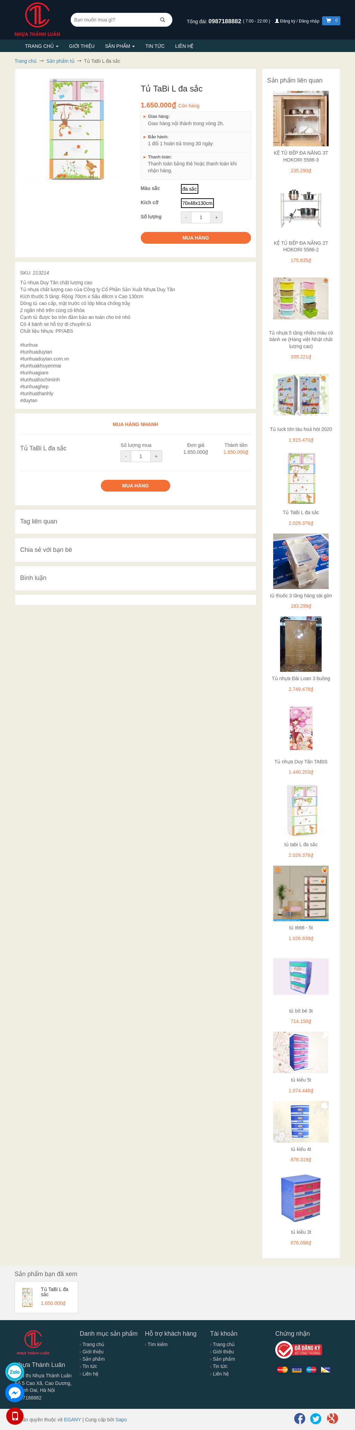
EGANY (72, 1419)
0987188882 (225, 21)
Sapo (121, 1419)
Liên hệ (184, 46)
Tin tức (155, 46)
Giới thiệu (82, 46)
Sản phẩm (120, 46)
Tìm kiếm (156, 1344)
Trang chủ (42, 46)
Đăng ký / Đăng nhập (298, 21)
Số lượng (151, 216)
